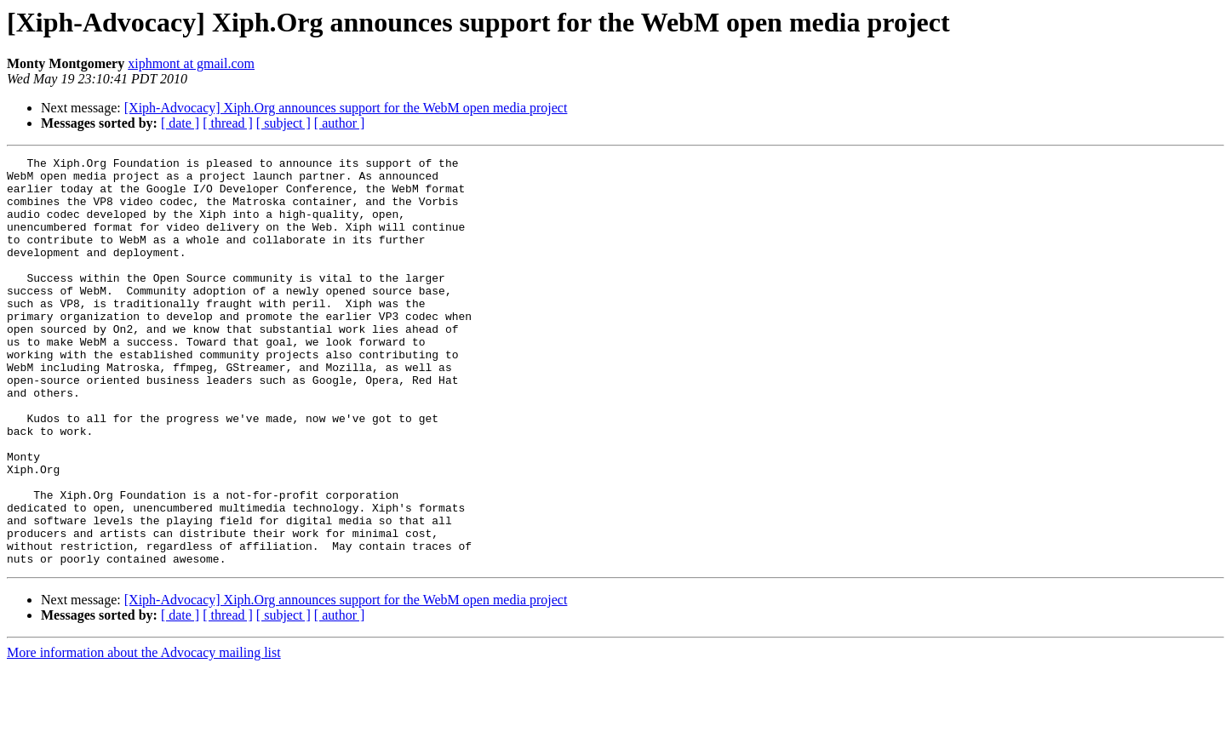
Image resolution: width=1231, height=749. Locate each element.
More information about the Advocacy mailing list (144, 734)
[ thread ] (228, 123)
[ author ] (339, 123)
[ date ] (180, 123)
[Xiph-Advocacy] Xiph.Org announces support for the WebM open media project (346, 107)
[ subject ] (283, 123)
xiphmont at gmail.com (191, 63)
